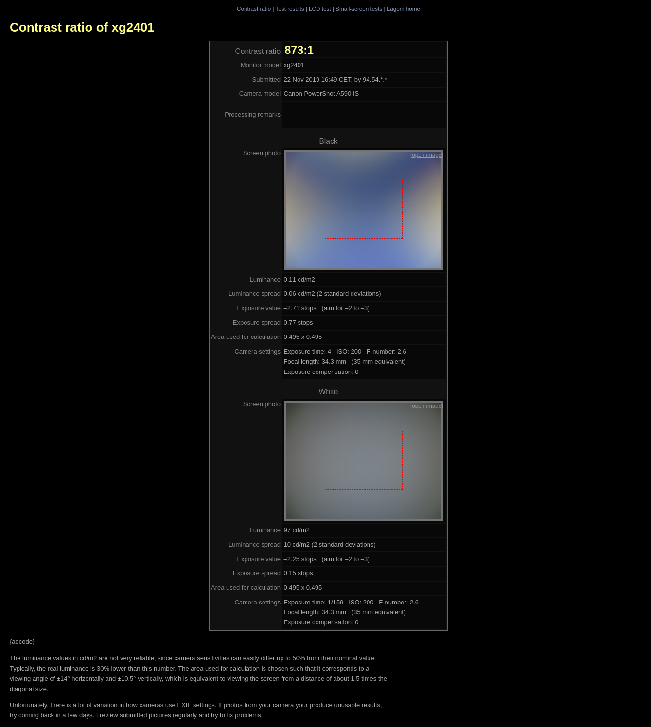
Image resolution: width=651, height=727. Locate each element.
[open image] (426, 154)
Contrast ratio (254, 8)
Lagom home (403, 8)
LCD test (320, 8)
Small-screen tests (358, 8)
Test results (289, 8)
